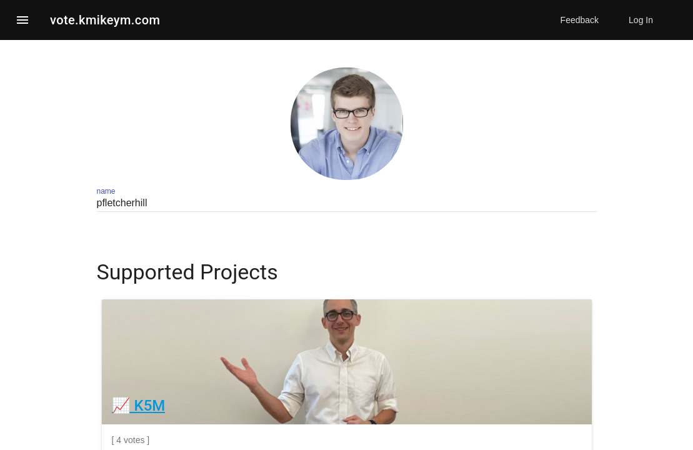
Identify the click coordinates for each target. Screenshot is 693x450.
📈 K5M (139, 405)
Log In (641, 20)
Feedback (580, 20)
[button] (22, 20)
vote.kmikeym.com (105, 20)
